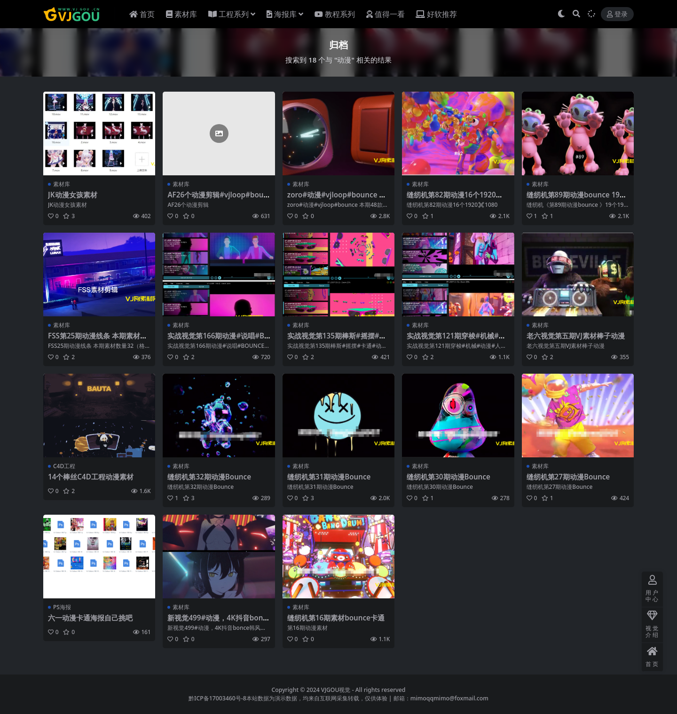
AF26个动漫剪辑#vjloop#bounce (217, 199)
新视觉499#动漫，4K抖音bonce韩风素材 (217, 622)
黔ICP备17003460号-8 (217, 698)
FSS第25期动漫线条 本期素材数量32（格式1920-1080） (97, 340)
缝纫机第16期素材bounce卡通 (336, 617)
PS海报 (62, 607)
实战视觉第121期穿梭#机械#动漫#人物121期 (456, 340)
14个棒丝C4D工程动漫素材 (91, 476)
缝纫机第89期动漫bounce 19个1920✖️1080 (577, 199)
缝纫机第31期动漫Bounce (329, 476)
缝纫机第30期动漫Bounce (448, 476)
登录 (617, 14)
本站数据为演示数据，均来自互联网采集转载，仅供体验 (316, 698)
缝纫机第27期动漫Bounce (568, 476)
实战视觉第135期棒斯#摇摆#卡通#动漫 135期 (336, 340)
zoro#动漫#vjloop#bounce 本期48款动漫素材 (336, 199)
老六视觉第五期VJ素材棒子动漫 (576, 335)
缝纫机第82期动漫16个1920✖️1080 (458, 199)
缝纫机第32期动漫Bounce (209, 476)
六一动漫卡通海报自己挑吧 (90, 617)
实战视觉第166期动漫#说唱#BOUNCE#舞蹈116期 (218, 340)
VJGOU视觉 (336, 690)
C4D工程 (64, 466)
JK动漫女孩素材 (72, 194)
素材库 (61, 184)
